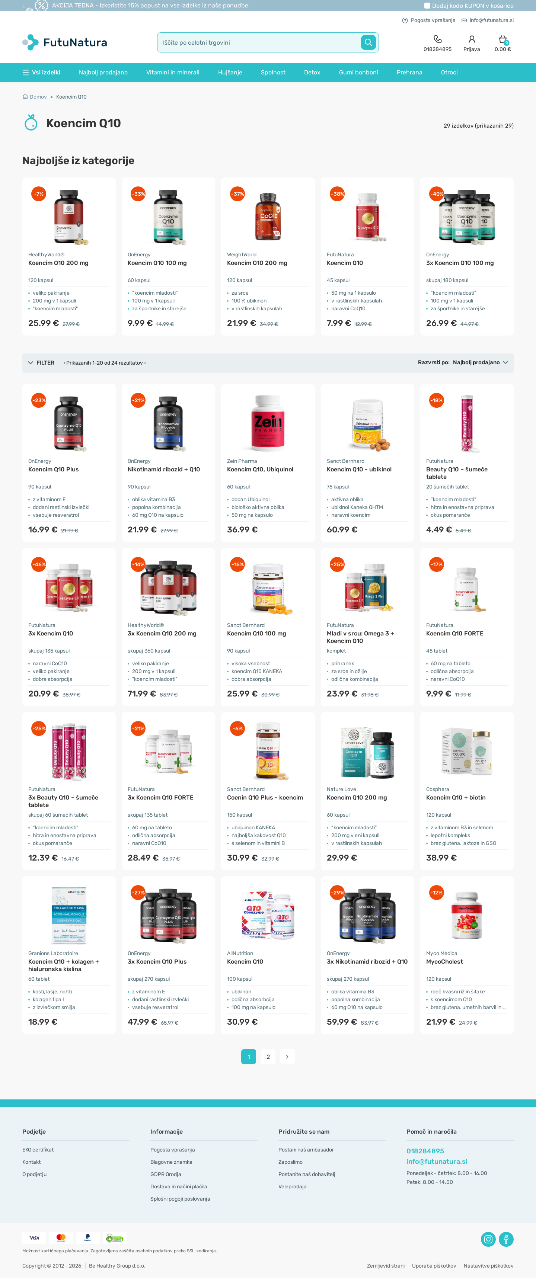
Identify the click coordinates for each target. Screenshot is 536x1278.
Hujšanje (230, 72)
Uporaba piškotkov (434, 1266)
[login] (471, 42)
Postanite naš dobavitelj (306, 1174)
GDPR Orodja (165, 1174)
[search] (268, 42)
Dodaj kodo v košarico (473, 5)
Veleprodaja (292, 1186)
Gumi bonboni (358, 72)
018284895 (425, 1151)
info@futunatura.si (488, 20)
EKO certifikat (38, 1150)
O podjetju (34, 1174)
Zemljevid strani (386, 1266)
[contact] (438, 42)
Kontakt (31, 1162)
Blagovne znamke (171, 1162)
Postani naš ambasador (306, 1150)
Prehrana (409, 72)
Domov (34, 97)
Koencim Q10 (71, 97)
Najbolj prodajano (103, 72)
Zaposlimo (290, 1162)
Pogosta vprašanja (429, 20)
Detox (312, 72)
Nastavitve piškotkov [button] (489, 1266)
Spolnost (273, 72)
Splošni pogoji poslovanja (180, 1199)
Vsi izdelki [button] (41, 72)
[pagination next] (287, 1056)
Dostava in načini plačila (178, 1186)
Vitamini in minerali (173, 72)
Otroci (449, 72)
